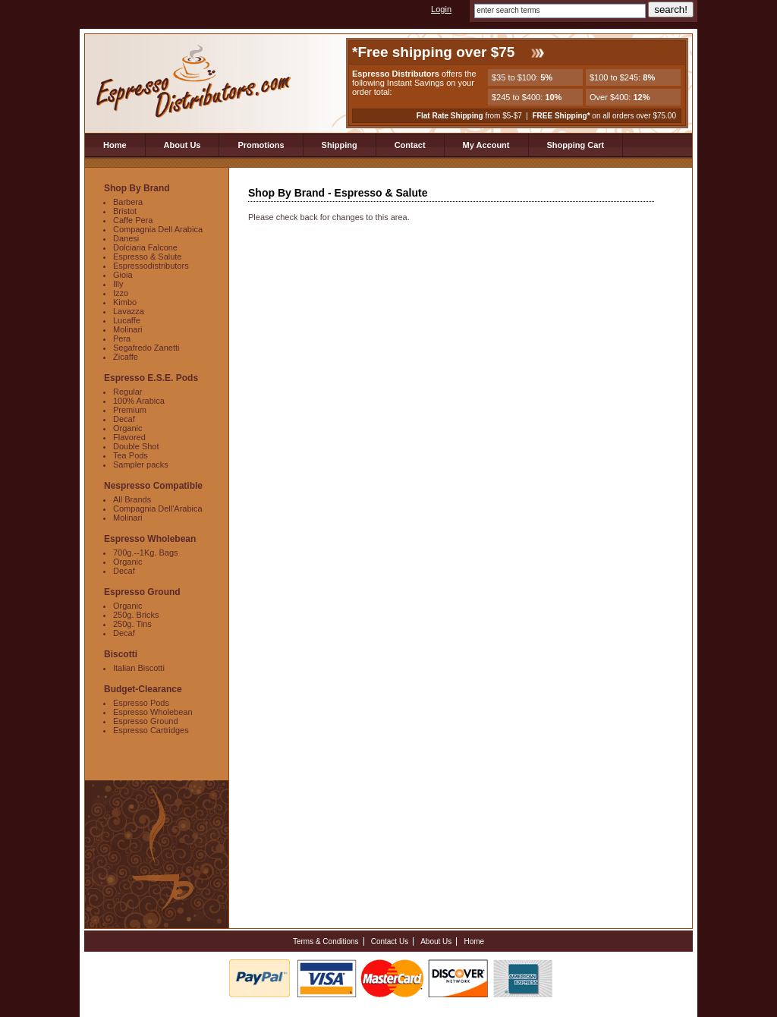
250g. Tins (132, 623)
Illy (118, 283)
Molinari (128, 329)
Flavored (129, 437)
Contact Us (389, 941)
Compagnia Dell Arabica (158, 229)
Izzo (120, 293)
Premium (129, 409)
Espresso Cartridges (151, 730)
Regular (128, 391)
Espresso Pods (141, 702)
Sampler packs (140, 464)
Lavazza (128, 311)
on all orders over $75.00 (604, 116)
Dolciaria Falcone (145, 247)
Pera (122, 338)
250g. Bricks (136, 614)
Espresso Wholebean (153, 711)
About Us (182, 145)
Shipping (339, 145)
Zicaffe (125, 356)
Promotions (261, 145)
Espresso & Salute (147, 256)
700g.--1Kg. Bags (145, 552)
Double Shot (136, 446)
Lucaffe (126, 320)
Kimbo (125, 302)
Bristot (125, 211)
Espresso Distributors (195, 82)
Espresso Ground (145, 721)
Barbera (128, 201)
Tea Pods (130, 455)
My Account (486, 145)
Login (441, 9)
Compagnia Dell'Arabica (158, 508)
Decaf (124, 418)
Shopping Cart (576, 145)
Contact (410, 145)
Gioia (123, 274)
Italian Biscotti (139, 667)
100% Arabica (139, 400)
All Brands (132, 499)
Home (115, 145)
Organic (128, 428)
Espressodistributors (151, 265)
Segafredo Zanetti (146, 347)
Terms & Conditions (326, 941)
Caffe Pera (133, 220)
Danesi (126, 238)
